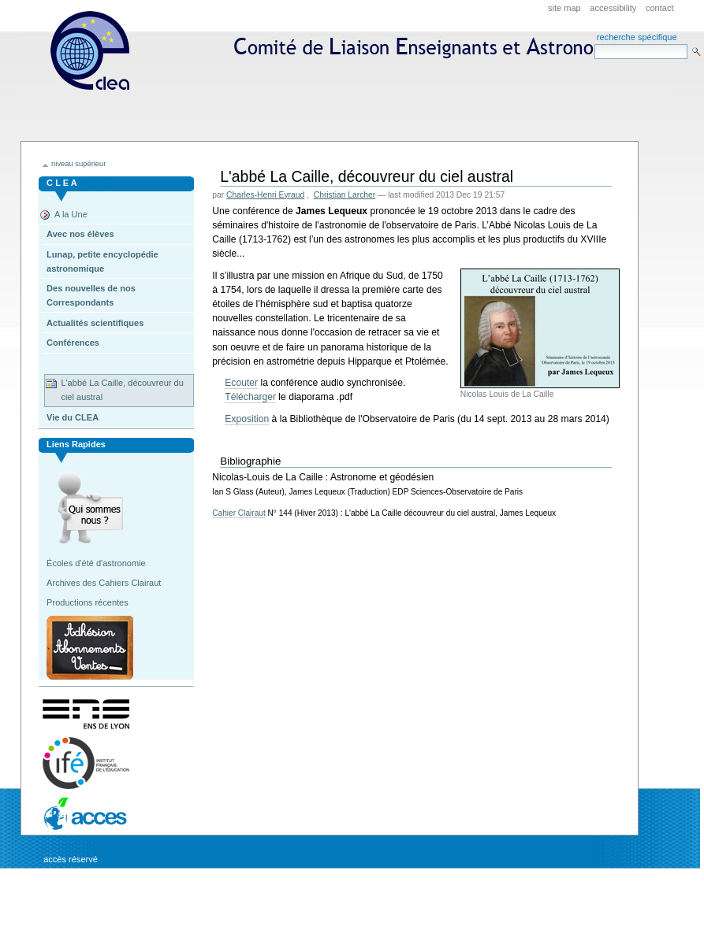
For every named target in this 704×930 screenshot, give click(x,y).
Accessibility (613, 8)
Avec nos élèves (80, 234)
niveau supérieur (78, 164)
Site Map (564, 8)
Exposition (247, 418)
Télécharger (250, 396)
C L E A (62, 182)
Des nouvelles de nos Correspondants (91, 295)
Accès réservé (70, 859)
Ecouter (241, 382)
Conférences (73, 342)
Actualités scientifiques (95, 323)
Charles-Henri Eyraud (265, 195)
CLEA (345, 100)
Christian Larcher (345, 195)
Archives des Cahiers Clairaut (104, 582)
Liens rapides (76, 444)
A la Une (71, 214)
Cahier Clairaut (238, 513)
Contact (660, 8)
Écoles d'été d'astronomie (96, 563)
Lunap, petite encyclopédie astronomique (102, 261)
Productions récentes (88, 602)
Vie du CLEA (73, 417)
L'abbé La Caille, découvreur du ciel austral (122, 390)
